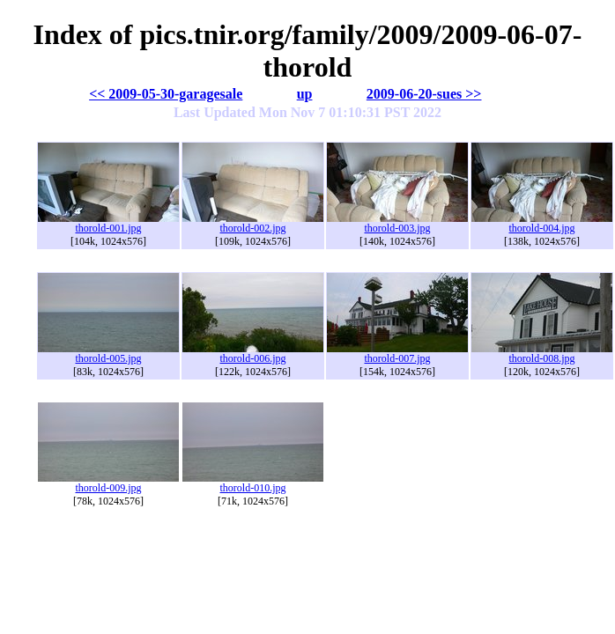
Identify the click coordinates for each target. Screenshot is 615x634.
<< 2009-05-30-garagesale (165, 93)
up (305, 93)
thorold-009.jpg (108, 483)
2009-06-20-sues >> (424, 93)
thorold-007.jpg (397, 354)
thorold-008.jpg (541, 354)
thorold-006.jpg (252, 354)
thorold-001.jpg (108, 223)
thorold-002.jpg (252, 223)
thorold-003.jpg (397, 223)
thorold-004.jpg (541, 223)
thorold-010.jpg (252, 483)
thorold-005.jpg (108, 354)
